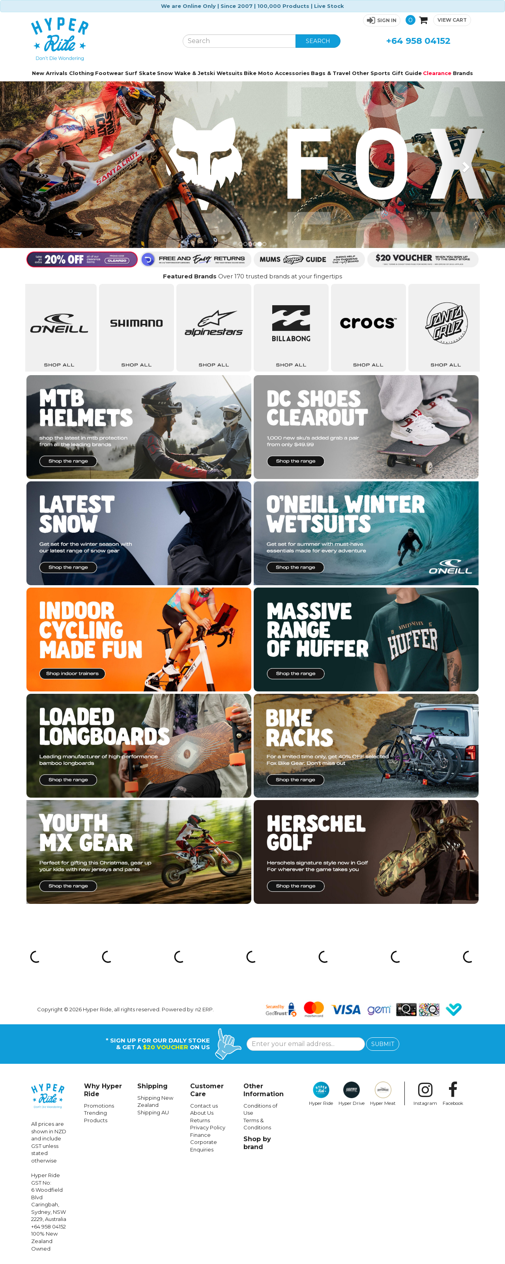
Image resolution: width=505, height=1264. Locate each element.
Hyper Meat (383, 1094)
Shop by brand (257, 1143)
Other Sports (371, 73)
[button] (381, 20)
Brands (463, 73)
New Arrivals (49, 73)
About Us (201, 1113)
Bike (250, 73)
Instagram (425, 1094)
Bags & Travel (330, 73)
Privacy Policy (207, 1127)
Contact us (204, 1105)
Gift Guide (407, 73)
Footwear (109, 73)
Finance (200, 1135)
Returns (200, 1120)
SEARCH (318, 41)
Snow (165, 73)
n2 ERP (204, 1009)
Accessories (292, 73)
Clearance (437, 73)
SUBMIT (382, 1044)
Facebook (453, 1094)
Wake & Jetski (194, 73)
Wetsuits (230, 73)
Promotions (99, 1105)
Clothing (81, 73)
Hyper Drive (352, 1094)
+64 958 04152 (418, 41)
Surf (131, 73)
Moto (265, 73)
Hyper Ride (321, 1094)
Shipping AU (153, 1112)
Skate (147, 73)
